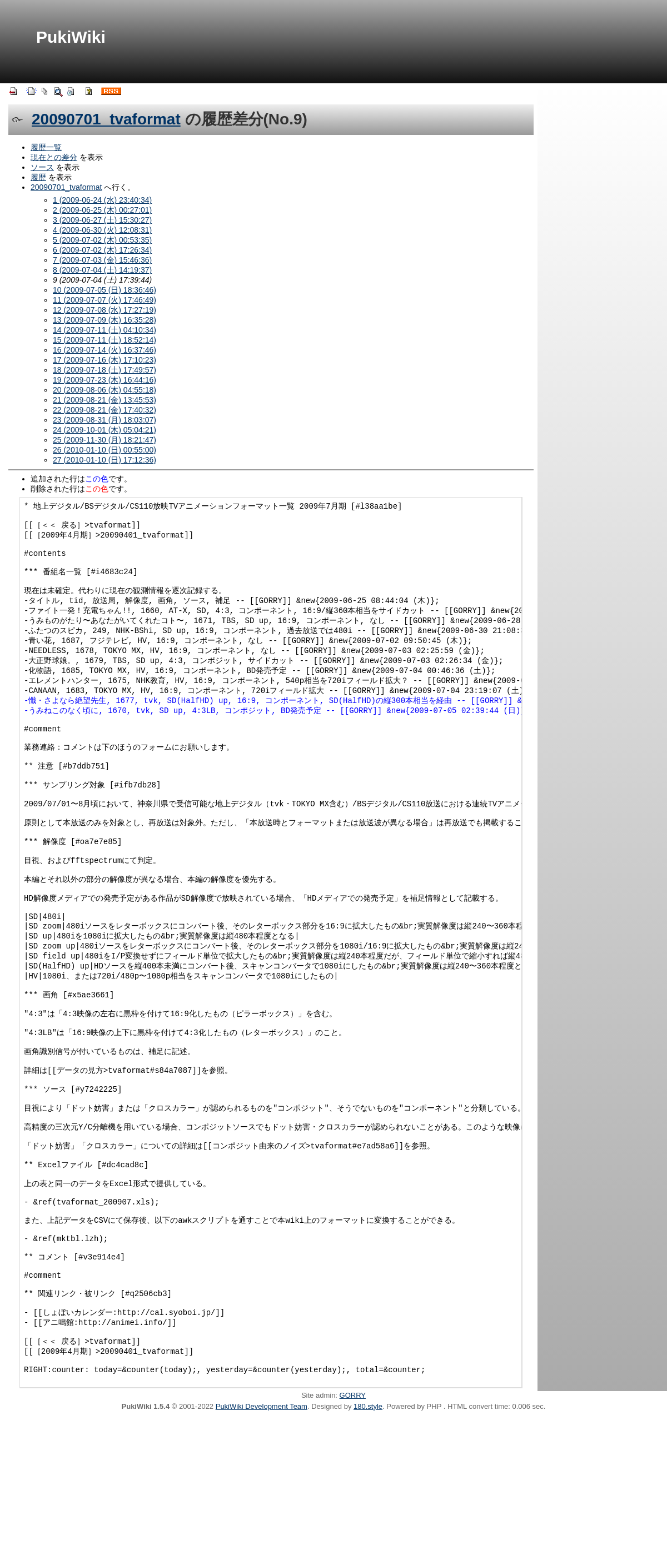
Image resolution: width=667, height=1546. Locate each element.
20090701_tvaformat (106, 119)
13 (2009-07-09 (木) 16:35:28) (104, 319)
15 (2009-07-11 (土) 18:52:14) (104, 339)
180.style (368, 1533)
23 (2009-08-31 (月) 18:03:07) (104, 419)
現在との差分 (54, 157)
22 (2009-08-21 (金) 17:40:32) (104, 409)
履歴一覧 (46, 147)
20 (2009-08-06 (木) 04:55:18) (104, 389)
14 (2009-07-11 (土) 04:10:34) (104, 329)
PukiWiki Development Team (261, 1533)
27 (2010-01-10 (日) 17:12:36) (104, 459)
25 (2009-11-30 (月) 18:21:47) (104, 439)
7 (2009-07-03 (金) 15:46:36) (102, 259)
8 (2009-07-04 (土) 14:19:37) (102, 269)
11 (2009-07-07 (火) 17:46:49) (104, 299)
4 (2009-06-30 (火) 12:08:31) (102, 229)
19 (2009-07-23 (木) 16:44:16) (104, 379)
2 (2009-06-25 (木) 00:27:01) (102, 209)
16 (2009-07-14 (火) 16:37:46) (104, 349)
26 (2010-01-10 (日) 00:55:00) (104, 449)
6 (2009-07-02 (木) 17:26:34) (102, 249)
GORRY (353, 1522)
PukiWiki (71, 37)
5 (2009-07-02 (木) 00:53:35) (102, 239)
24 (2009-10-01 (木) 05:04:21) (104, 429)
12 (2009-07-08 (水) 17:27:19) (104, 309)
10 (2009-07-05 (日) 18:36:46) (104, 289)
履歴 (38, 177)
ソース (42, 167)
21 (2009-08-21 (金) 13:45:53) (104, 399)
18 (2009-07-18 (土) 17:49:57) (104, 369)
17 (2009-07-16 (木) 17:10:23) (104, 359)
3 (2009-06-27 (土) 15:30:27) (102, 219)
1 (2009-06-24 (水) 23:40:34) (102, 199)
